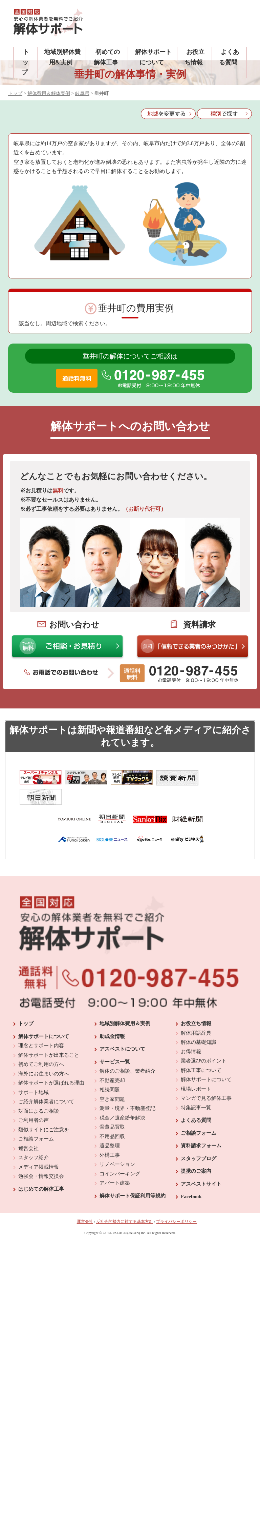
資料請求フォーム (201, 1126)
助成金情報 (112, 1017)
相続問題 (110, 1070)
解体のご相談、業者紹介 (127, 1052)
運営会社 (28, 1129)
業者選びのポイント (203, 1042)
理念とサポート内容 (41, 1026)
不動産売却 (112, 1061)
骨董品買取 (112, 1108)
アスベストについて (122, 1030)
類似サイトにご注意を (43, 1110)
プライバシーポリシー (176, 1202)
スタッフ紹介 (33, 1138)
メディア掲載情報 (38, 1148)
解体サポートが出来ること (48, 1036)
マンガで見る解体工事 (206, 1079)
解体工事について (201, 1051)
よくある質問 (196, 1101)
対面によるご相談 (38, 1092)
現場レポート (196, 1070)
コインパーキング (120, 1154)
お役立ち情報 (196, 1004)
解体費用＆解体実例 (48, 93)
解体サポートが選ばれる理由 (51, 1064)
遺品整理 (110, 1126)
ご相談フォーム (36, 1120)
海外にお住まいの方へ (43, 1054)
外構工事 (110, 1136)
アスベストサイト (201, 1165)
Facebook (191, 1177)
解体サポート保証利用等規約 (133, 1177)
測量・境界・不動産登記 (127, 1089)
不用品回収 (112, 1117)
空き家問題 (112, 1080)
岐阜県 (82, 93)
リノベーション (117, 1145)
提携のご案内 (196, 1152)
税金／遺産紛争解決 (122, 1099)
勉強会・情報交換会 (41, 1157)
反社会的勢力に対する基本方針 (124, 1202)
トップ (25, 62)
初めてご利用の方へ (41, 1045)
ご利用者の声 (33, 1101)
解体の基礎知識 (198, 1023)
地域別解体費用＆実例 (125, 1004)
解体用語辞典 (196, 1014)
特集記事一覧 (196, 1088)
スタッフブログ (198, 1139)
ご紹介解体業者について (46, 1082)
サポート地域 (33, 1073)
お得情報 (191, 1032)
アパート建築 (115, 1164)
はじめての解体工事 (41, 1170)
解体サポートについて (43, 1017)
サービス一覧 (115, 1043)
